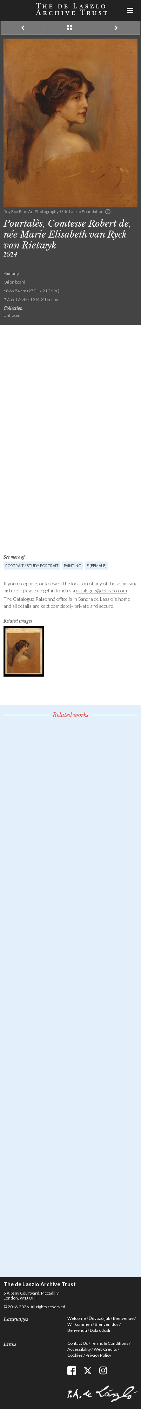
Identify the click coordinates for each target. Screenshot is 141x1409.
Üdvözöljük (99, 1318)
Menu (130, 10)
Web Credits (105, 1349)
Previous (24, 28)
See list (70, 28)
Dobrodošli (100, 1330)
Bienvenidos (107, 1324)
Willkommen (79, 1324)
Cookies (75, 1355)
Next (117, 28)
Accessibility (79, 1349)
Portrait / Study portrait (32, 565)
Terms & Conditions (109, 1343)
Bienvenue (123, 1318)
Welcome (76, 1318)
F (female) (97, 565)
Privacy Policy (98, 1355)
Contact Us (77, 1343)
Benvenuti (77, 1330)
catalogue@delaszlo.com (101, 590)
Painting (72, 565)
